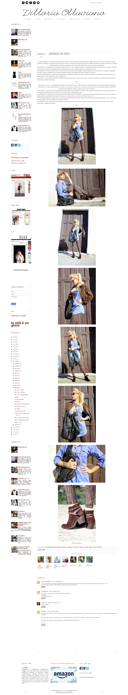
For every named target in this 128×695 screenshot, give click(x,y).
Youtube (34, 2)
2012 (14, 429)
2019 (14, 349)
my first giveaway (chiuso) (24, 29)
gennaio (16, 424)
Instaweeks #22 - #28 (23, 478)
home (27, 19)
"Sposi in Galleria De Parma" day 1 (21, 420)
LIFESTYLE (75, 19)
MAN (87, 19)
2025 (14, 337)
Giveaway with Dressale (23, 82)
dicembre (17, 363)
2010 (14, 434)
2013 (14, 427)
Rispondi (43, 586)
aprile (16, 383)
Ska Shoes (45, 63)
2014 (14, 361)
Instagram (38, 2)
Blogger (25, 270)
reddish (20, 92)
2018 (14, 351)
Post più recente (38, 653)
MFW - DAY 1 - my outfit (19, 392)
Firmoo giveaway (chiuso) (24, 49)
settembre (17, 371)
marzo (16, 385)
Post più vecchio (115, 653)
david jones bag (85, 547)
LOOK (37, 19)
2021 (14, 344)
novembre (17, 366)
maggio (16, 380)
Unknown (43, 611)
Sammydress (17, 401)
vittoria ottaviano (20, 157)
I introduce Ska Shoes (19, 399)
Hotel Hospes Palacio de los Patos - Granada (24, 547)
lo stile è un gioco (20, 324)
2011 (14, 432)
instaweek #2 (21, 511)
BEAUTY (48, 19)
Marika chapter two (22, 39)
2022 (14, 342)
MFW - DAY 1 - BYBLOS (19, 390)
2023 (14, 339)
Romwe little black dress (24, 125)
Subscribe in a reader (18, 316)
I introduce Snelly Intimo (19, 411)
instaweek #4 (21, 535)
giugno (16, 378)
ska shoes (97, 547)
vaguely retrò (21, 61)
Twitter (27, 2)
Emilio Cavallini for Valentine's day (22, 404)
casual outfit (72, 547)
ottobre (16, 368)
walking (16, 397)
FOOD (96, 19)
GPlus (30, 2)
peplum (20, 72)
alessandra (44, 591)
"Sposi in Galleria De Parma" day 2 (21, 417)
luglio (16, 375)
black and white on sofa (23, 103)
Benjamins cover (18, 422)
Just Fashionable (46, 581)
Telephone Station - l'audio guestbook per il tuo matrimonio (24, 524)
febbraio (16, 387)
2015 (14, 359)
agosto (16, 373)
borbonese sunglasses (56, 547)
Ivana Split (44, 602)
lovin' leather (17, 408)
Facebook (23, 2)
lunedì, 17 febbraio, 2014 (57, 581)
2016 (14, 356)
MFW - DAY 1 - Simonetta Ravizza (21, 394)
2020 (14, 346)
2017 (14, 354)
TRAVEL (61, 19)
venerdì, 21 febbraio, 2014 (53, 611)
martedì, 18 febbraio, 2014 (53, 602)
